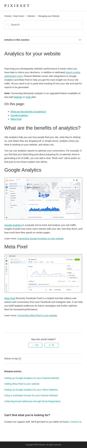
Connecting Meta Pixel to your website (37, 315)
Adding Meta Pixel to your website (21, 383)
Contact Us (75, 421)
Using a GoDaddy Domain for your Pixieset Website (31, 395)
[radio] (35, 345)
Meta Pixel (16, 119)
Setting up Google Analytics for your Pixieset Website (31, 378)
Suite (28, 97)
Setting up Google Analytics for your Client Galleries (31, 389)
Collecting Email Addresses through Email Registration (32, 401)
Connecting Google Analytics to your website (41, 238)
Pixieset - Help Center (14, 16)
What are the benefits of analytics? (28, 111)
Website (31, 16)
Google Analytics (19, 115)
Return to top (12, 358)
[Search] (43, 24)
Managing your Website (48, 16)
